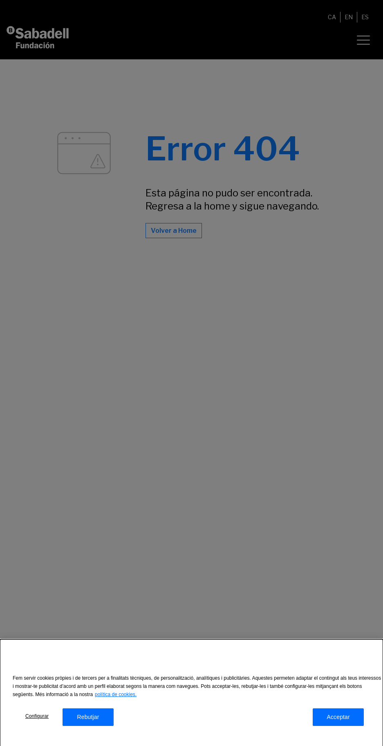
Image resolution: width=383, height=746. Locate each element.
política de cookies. (116, 697)
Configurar (37, 718)
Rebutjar (88, 719)
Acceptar (338, 719)
